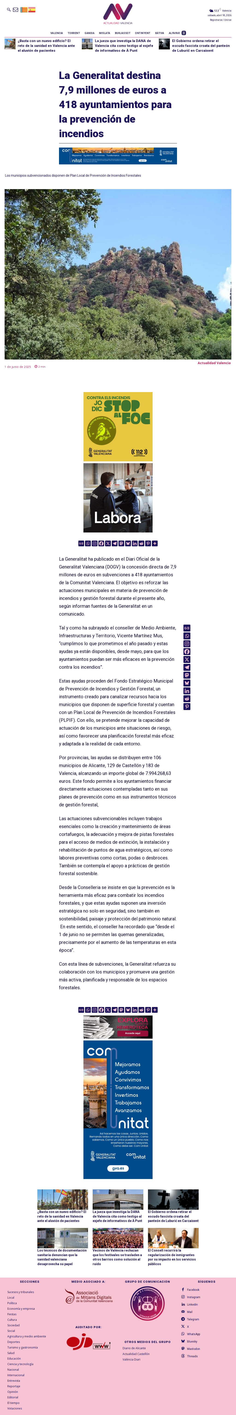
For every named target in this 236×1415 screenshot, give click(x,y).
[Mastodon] (121, 543)
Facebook (193, 1289)
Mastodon (193, 1349)
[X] (108, 543)
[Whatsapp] (88, 543)
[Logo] (118, 14)
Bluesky (192, 1341)
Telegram (193, 1319)
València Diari (131, 1360)
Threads (192, 1356)
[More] (155, 543)
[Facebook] (101, 543)
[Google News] (81, 543)
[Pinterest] (148, 543)
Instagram (193, 1297)
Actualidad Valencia (214, 363)
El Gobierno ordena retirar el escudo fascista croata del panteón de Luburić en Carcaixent (201, 46)
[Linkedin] (135, 543)
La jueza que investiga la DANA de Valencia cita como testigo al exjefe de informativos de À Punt (124, 46)
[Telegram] (115, 543)
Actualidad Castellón (136, 1354)
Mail (189, 1312)
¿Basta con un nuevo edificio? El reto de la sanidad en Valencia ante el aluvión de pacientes (46, 46)
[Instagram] (94, 543)
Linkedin (192, 1304)
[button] (9, 9)
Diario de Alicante (134, 1348)
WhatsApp (193, 1334)
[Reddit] (141, 543)
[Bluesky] (128, 543)
